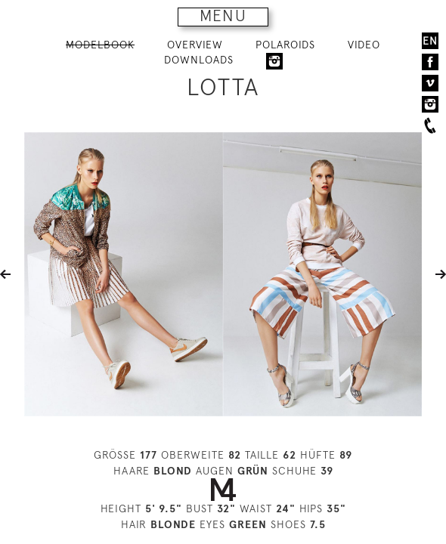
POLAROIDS (285, 44)
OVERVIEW (195, 44)
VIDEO (364, 44)
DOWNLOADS (199, 59)
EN (430, 41)
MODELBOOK (100, 44)
